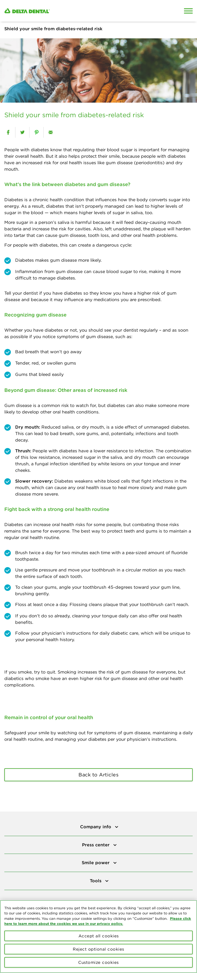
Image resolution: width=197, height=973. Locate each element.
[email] (50, 132)
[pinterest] (36, 132)
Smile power (96, 862)
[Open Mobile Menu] (188, 11)
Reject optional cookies (98, 949)
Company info (96, 826)
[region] (98, 936)
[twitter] (22, 132)
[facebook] (8, 132)
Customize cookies (98, 962)
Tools (96, 880)
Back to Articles (98, 775)
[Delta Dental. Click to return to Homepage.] (73, 11)
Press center (96, 844)
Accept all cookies (98, 935)
